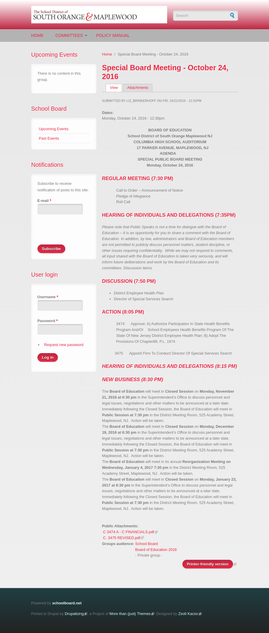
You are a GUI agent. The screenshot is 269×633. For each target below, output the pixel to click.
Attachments (137, 87)
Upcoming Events (54, 129)
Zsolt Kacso (188, 613)
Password (48, 321)
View (116, 87)
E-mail (44, 200)
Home (37, 35)
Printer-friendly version (208, 564)
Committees (69, 35)
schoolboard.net (67, 603)
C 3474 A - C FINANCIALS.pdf (128, 532)
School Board (49, 108)
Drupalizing (74, 613)
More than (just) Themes (130, 613)
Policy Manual (113, 35)
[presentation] (82, 232)
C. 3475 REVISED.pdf (121, 538)
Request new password (63, 344)
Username (48, 297)
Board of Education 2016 (156, 549)
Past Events (49, 138)
